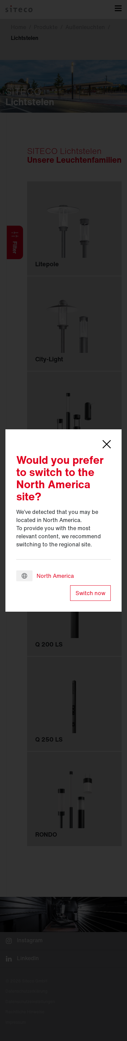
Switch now (90, 593)
